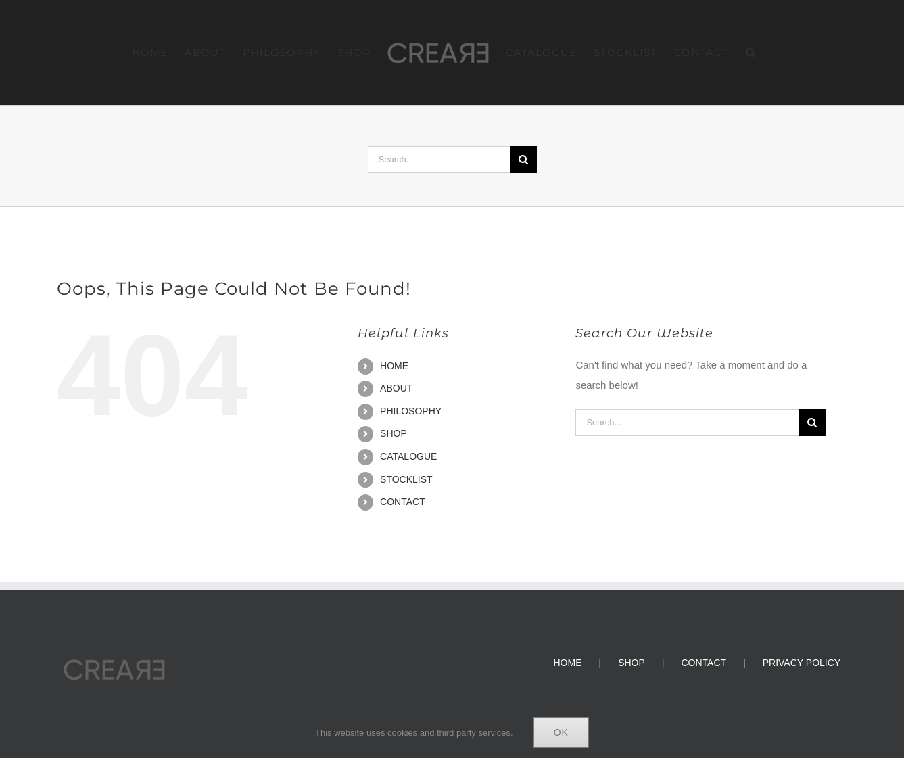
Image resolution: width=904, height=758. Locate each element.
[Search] (523, 159)
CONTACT (402, 501)
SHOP (393, 433)
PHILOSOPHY (411, 411)
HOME (394, 365)
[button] (751, 52)
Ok (561, 732)
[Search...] (439, 159)
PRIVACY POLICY (801, 662)
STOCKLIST (406, 479)
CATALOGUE (408, 456)
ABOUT (396, 388)
